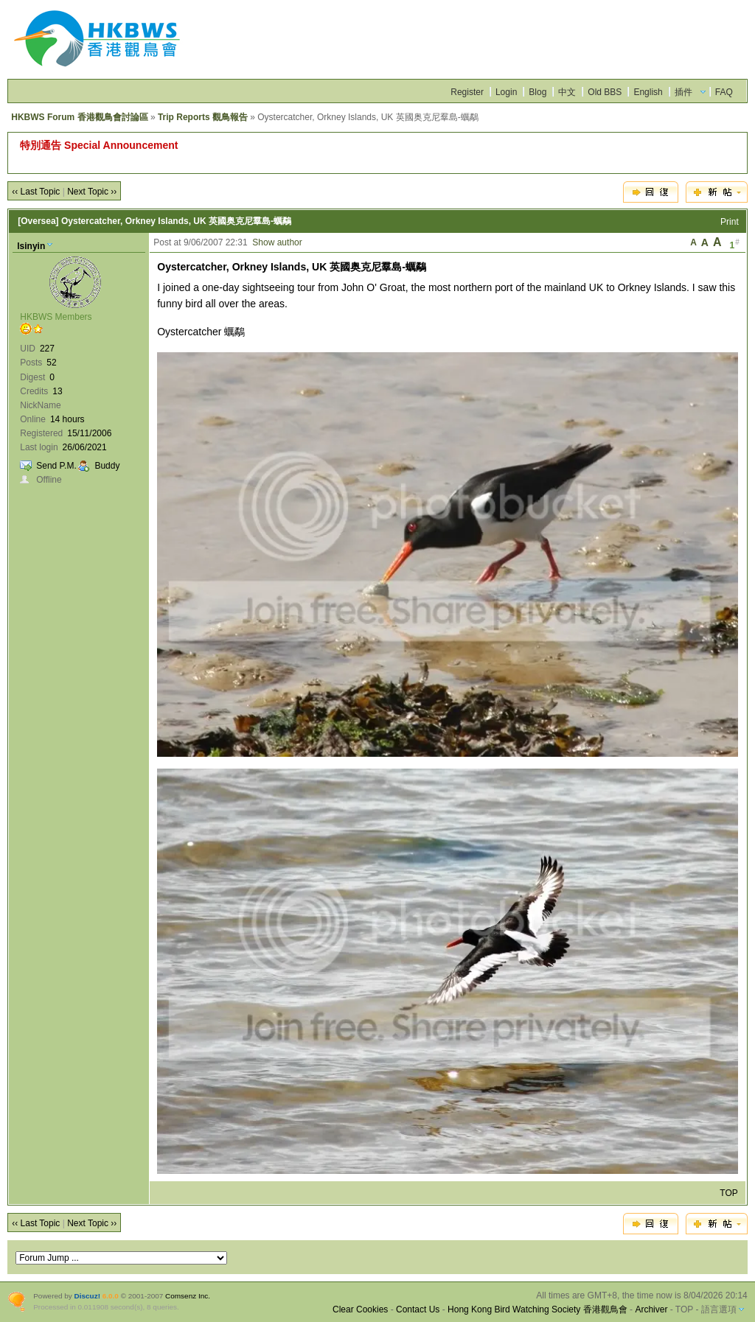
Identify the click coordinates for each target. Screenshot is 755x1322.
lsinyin (31, 246)
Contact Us (417, 1309)
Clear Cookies (360, 1309)
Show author (277, 242)
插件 (683, 92)
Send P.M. (56, 466)
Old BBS (605, 92)
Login (506, 92)
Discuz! (87, 1296)
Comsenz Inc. (187, 1296)
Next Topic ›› (91, 191)
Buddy (106, 466)
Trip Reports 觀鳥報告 (203, 117)
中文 (567, 92)
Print (729, 222)
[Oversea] (38, 221)
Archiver (651, 1309)
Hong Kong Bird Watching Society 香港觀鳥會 (537, 1309)
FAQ (724, 92)
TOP (728, 1193)
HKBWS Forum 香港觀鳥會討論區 (79, 117)
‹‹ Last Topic (36, 191)
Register (467, 92)
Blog (537, 92)
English (647, 92)
